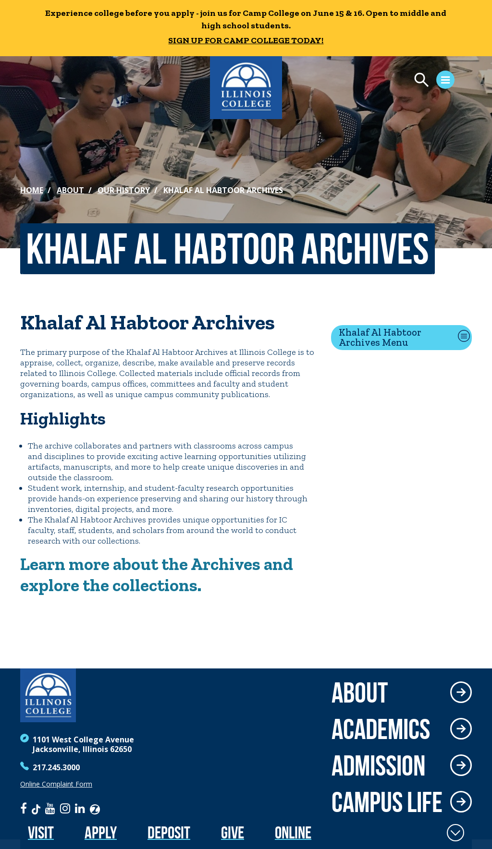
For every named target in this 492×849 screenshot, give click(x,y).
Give (232, 832)
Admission (379, 765)
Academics (381, 729)
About (70, 190)
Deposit (169, 832)
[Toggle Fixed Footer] (455, 832)
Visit (41, 832)
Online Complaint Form (56, 784)
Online (293, 832)
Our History (124, 190)
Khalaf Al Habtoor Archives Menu (380, 337)
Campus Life (387, 802)
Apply (101, 832)
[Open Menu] (375, 81)
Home (31, 190)
